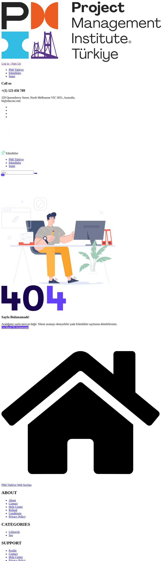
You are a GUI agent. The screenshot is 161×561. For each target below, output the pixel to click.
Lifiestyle (14, 532)
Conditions (15, 513)
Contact (13, 503)
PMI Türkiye (16, 69)
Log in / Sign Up (11, 63)
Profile (13, 550)
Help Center (16, 506)
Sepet (12, 76)
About (12, 500)
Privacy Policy (17, 516)
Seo (11, 535)
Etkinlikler (15, 73)
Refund (13, 510)
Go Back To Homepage (15, 327)
